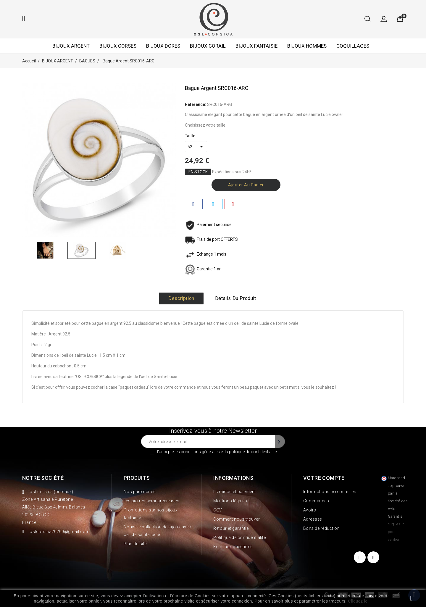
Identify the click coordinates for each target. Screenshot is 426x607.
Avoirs (309, 510)
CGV (217, 510)
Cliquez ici (358, 601)
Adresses (312, 519)
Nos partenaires (140, 491)
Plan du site (135, 543)
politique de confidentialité (253, 451)
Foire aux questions (233, 546)
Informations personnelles (329, 491)
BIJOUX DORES (163, 46)
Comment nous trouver (236, 519)
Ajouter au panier (246, 185)
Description (181, 298)
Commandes (316, 500)
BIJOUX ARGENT (71, 46)
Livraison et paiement (234, 491)
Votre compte (324, 478)
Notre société (43, 478)
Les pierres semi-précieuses (152, 500)
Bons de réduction (321, 528)
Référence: (195, 104)
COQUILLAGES (352, 46)
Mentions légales (230, 500)
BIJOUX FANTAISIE (256, 46)
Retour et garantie (230, 528)
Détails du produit (235, 298)
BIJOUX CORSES (117, 46)
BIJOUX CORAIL (208, 46)
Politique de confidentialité (239, 537)
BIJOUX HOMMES (307, 46)
